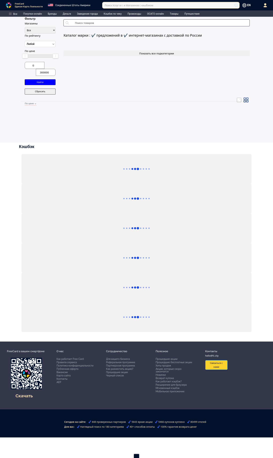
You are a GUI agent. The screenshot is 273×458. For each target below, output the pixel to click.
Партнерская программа (120, 365)
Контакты (62, 378)
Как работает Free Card (70, 359)
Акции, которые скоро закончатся (168, 370)
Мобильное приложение (170, 391)
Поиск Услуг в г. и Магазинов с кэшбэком (129, 5)
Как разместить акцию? (119, 369)
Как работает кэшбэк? (169, 381)
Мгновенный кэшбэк (168, 388)
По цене (30, 51)
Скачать (24, 395)
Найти (40, 82)
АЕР (59, 382)
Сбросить (40, 91)
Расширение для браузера (171, 384)
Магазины (31, 23)
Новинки (161, 374)
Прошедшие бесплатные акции (174, 362)
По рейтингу (32, 35)
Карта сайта (64, 375)
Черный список (115, 375)
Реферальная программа (120, 362)
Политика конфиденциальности (75, 365)
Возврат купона (165, 378)
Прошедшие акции (117, 372)
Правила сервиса (67, 362)
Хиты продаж (163, 365)
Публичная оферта (67, 369)
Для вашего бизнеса (118, 359)
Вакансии (62, 372)
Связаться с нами (216, 364)
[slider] (25, 56)
